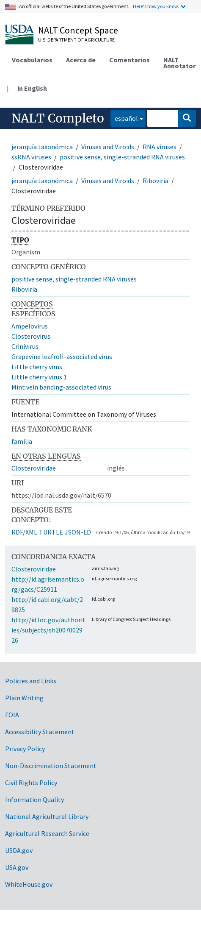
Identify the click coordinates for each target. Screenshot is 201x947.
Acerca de (81, 60)
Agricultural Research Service (47, 833)
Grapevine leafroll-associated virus (61, 356)
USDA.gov (19, 850)
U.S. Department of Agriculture (76, 39)
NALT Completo (57, 118)
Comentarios (129, 60)
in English (32, 88)
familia (21, 441)
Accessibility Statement (39, 731)
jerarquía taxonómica (42, 146)
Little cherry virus (36, 366)
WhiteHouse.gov (28, 884)
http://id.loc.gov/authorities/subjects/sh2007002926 (48, 630)
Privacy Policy (25, 748)
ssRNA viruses (31, 157)
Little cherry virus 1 (39, 377)
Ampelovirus (29, 326)
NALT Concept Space (78, 30)
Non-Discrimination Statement (50, 765)
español (124, 118)
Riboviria (155, 180)
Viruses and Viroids (107, 146)
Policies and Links (30, 681)
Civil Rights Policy (31, 782)
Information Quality (34, 799)
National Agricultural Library (46, 816)
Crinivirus (25, 346)
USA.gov (16, 867)
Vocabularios (32, 60)
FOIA (12, 714)
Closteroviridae (33, 468)
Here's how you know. (156, 6)
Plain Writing (24, 698)
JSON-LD (78, 532)
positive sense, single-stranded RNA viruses (122, 157)
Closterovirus (30, 336)
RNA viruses (159, 146)
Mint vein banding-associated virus (61, 387)
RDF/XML (24, 532)
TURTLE (51, 532)
